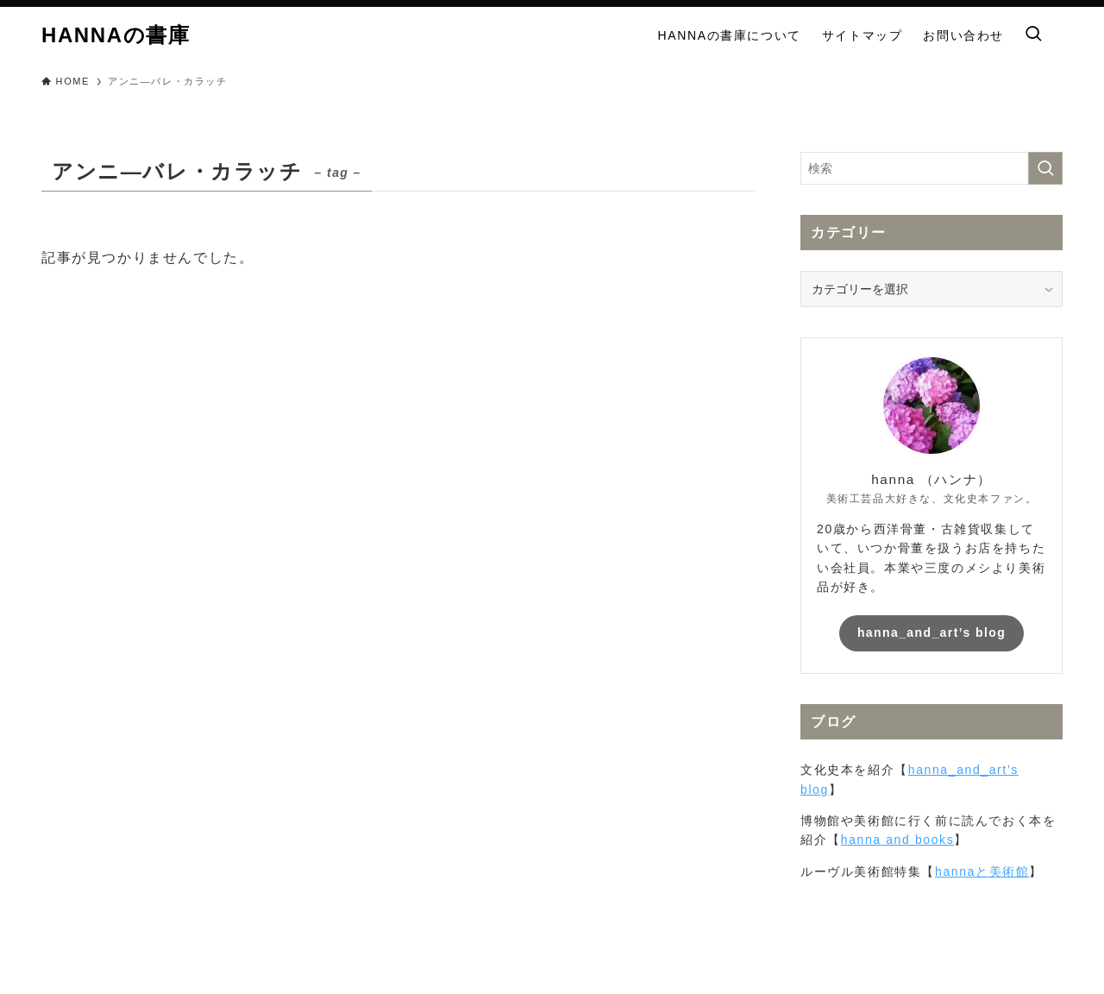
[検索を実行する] (1045, 168)
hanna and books (897, 839)
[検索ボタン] (1033, 35)
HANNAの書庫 (115, 35)
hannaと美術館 (982, 871)
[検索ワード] (931, 168)
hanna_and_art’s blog (931, 632)
